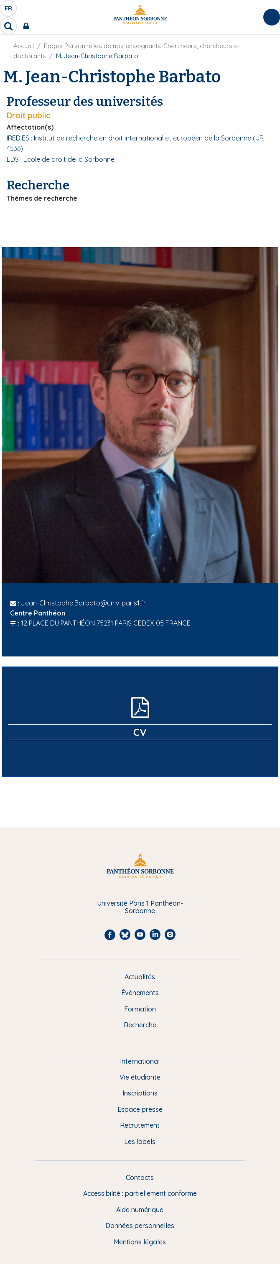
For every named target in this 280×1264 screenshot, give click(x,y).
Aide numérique (139, 1209)
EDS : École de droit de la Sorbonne (61, 159)
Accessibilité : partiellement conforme (140, 1193)
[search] (8, 26)
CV (140, 732)
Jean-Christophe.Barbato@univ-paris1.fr (83, 603)
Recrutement (140, 1125)
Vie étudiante (140, 1077)
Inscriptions (140, 1093)
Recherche (140, 1025)
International (140, 1061)
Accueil (23, 46)
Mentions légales (140, 1242)
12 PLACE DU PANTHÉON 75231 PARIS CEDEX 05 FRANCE (106, 623)
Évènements (140, 992)
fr (9, 10)
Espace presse (140, 1109)
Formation (140, 1009)
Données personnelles (139, 1225)
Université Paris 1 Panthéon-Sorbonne (140, 907)
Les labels (139, 1141)
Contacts (140, 1177)
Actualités (140, 977)
